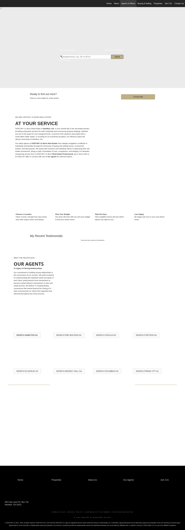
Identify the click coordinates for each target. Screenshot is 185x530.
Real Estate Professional (62, 154)
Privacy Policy (75, 512)
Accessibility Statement (97, 512)
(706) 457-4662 (23, 157)
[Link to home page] (3, 3)
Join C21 (168, 3)
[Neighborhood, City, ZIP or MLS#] (85, 57)
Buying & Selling (144, 3)
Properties (158, 3)
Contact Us (179, 3)
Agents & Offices (128, 3)
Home (109, 3)
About (116, 3)
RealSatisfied (100, 240)
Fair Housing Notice (123, 512)
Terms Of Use (58, 512)
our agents (52, 157)
